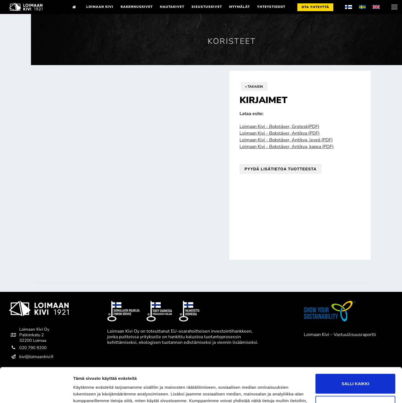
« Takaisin (254, 86)
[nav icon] (394, 7)
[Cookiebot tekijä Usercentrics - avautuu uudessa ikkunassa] (36, 392)
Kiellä (355, 375)
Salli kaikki (355, 352)
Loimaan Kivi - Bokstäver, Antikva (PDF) (280, 133)
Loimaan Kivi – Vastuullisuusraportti (340, 335)
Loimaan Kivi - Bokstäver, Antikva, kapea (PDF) (287, 147)
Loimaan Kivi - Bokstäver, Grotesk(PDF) (279, 126)
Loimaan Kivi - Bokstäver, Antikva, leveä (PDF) (286, 140)
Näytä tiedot (85, 392)
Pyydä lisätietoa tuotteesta (281, 169)
